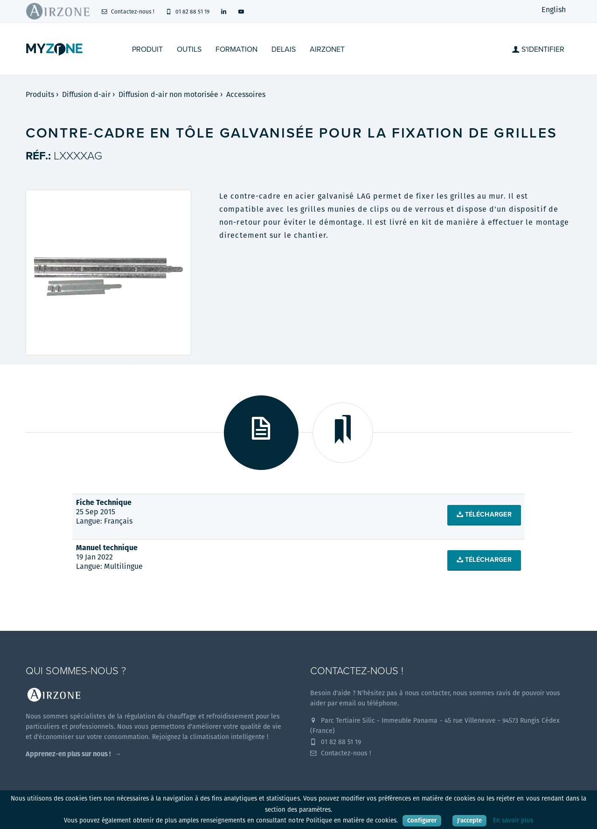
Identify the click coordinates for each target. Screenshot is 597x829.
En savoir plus (513, 820)
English (553, 9)
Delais (283, 49)
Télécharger (484, 514)
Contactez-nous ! (128, 11)
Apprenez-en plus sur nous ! (68, 754)
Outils (189, 49)
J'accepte (469, 820)
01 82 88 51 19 (187, 11)
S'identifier (538, 49)
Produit (147, 49)
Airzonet (327, 49)
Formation (236, 49)
